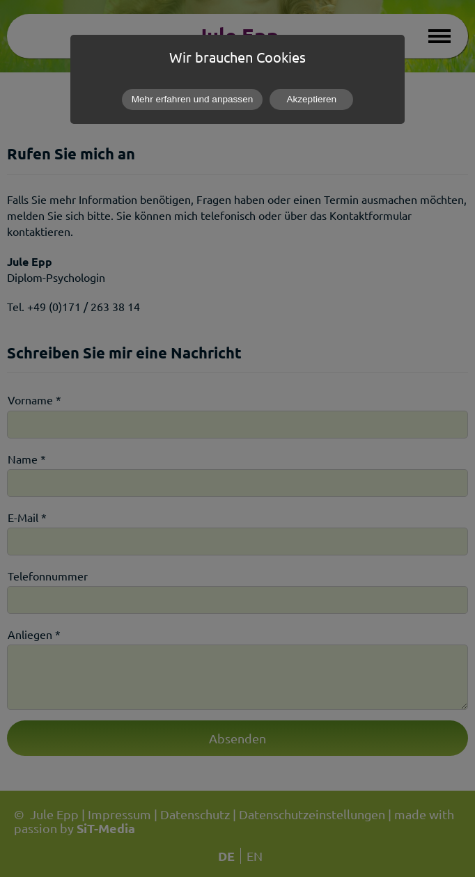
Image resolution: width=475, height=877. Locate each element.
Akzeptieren (311, 99)
